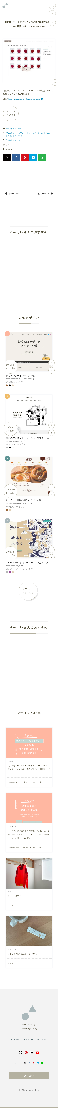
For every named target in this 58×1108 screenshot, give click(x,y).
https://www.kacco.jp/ (14, 441)
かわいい (11, 444)
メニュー (48, 133)
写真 (20, 136)
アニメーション (26, 133)
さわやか (10, 140)
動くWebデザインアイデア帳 (20, 375)
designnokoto (33, 1090)
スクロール (38, 133)
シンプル (21, 382)
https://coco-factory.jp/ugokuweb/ (19, 379)
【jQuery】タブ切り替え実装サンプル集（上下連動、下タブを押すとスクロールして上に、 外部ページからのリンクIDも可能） (29, 834)
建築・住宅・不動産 (13, 129)
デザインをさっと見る (10, 113)
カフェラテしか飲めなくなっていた (23, 954)
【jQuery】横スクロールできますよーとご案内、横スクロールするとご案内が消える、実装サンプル (29, 769)
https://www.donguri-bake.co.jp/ (18, 503)
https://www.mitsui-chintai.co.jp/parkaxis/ (24, 99)
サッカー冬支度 (14, 896)
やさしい (11, 382)
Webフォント (12, 133)
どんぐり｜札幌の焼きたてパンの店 (23, 500)
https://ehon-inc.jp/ (13, 566)
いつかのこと (12, 905)
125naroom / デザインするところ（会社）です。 (25, 782)
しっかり (20, 140)
